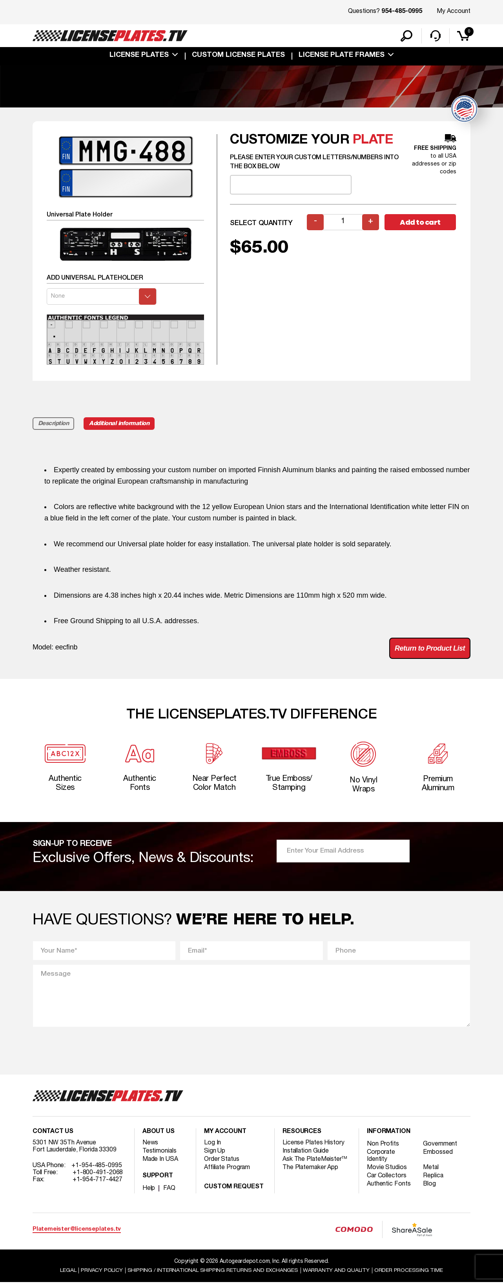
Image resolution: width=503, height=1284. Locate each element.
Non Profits (383, 1145)
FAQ (169, 1189)
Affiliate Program (227, 1168)
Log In (212, 1144)
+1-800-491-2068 (98, 1174)
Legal (68, 1271)
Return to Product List (430, 649)
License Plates (139, 55)
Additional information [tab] (120, 424)
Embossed (438, 1153)
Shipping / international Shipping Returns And (213, 1271)
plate (373, 141)
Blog (430, 1185)
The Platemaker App (310, 1168)
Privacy (101, 1271)
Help (148, 1189)
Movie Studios (387, 1168)
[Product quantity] (343, 223)
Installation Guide (306, 1152)
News (150, 1144)
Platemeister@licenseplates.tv (77, 1230)
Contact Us (53, 1133)
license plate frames (342, 55)
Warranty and (336, 1271)
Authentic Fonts (389, 1185)
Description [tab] (53, 424)
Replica (433, 1177)
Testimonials (159, 1152)
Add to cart (420, 222)
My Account (453, 11)
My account (225, 1133)
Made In (160, 1160)
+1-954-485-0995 (96, 1166)
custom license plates (238, 55)
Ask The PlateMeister (315, 1160)
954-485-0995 (401, 12)
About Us (158, 1133)
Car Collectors (387, 1177)
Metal (431, 1168)
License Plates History (313, 1144)
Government (440, 1145)
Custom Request (234, 1188)
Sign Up (214, 1152)
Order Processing (409, 1271)
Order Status (222, 1160)
